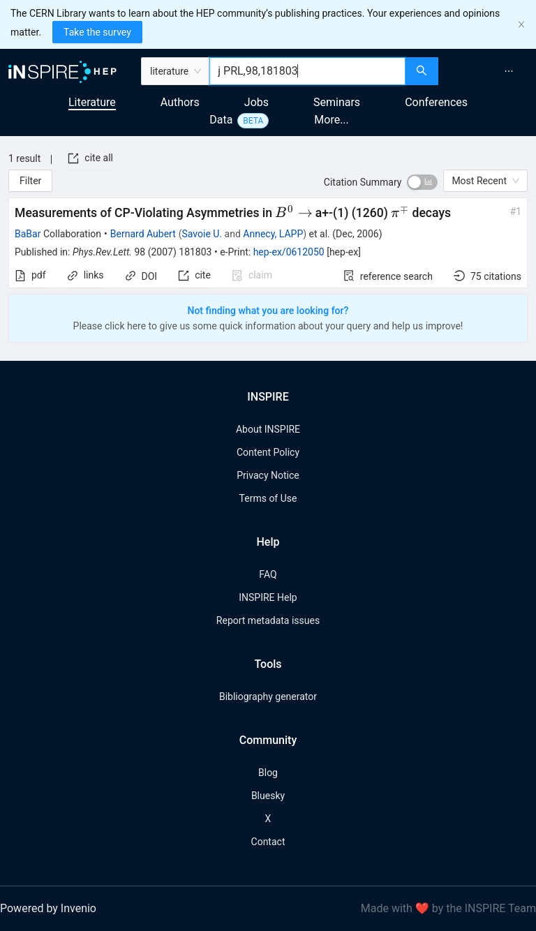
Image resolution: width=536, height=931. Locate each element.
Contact (268, 841)
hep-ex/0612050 (289, 252)
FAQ (267, 574)
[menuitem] (509, 71)
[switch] (422, 182)
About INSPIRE (268, 429)
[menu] (489, 71)
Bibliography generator (268, 696)
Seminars (336, 102)
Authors (180, 102)
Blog (268, 772)
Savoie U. (202, 233)
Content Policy (268, 452)
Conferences (436, 102)
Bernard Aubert (143, 233)
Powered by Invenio (48, 908)
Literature (92, 102)
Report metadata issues (268, 620)
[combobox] (307, 71)
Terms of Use (268, 498)
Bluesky (268, 795)
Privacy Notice (268, 475)
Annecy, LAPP (273, 233)
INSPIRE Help (268, 597)
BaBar (27, 233)
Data (220, 119)
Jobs (256, 102)
